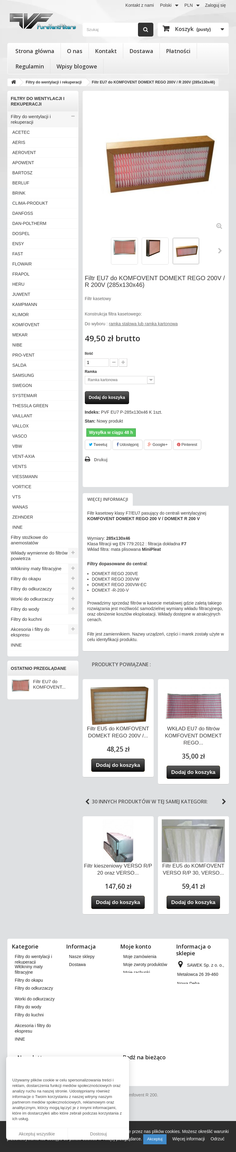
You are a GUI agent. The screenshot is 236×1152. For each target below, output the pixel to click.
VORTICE (21, 486)
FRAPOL (21, 274)
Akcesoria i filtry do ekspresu (30, 632)
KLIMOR (20, 314)
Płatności (178, 51)
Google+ (158, 444)
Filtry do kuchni (26, 619)
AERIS (18, 142)
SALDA (19, 365)
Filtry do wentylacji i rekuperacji (31, 119)
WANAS (20, 506)
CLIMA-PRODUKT (30, 203)
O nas (74, 51)
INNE (17, 527)
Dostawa (141, 51)
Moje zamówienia (139, 956)
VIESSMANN (24, 476)
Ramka (91, 371)
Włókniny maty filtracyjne (36, 568)
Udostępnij (127, 444)
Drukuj (101, 459)
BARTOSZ (22, 172)
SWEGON (22, 385)
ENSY (18, 243)
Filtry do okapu (26, 578)
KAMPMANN (24, 304)
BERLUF (20, 182)
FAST (17, 253)
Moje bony (133, 1001)
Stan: (90, 421)
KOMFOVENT (26, 324)
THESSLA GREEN (30, 405)
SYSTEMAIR (24, 395)
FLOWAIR (22, 263)
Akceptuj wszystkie (37, 1133)
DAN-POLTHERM (29, 223)
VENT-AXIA (23, 456)
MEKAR (20, 334)
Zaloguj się (215, 5)
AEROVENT (24, 152)
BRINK (19, 193)
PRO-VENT (23, 355)
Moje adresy (135, 980)
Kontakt (106, 51)
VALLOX (20, 425)
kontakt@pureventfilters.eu (203, 1043)
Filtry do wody (25, 609)
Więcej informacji (107, 499)
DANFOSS (22, 213)
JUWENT (21, 294)
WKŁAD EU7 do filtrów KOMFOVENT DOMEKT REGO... (193, 736)
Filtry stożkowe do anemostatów (29, 540)
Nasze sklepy (82, 956)
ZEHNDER (22, 517)
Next (224, 802)
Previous (87, 802)
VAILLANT (22, 415)
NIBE (17, 344)
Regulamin (29, 66)
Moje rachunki (136, 972)
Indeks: (92, 412)
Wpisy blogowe (77, 66)
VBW (17, 446)
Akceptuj (155, 1139)
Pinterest (187, 444)
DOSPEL (21, 233)
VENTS (19, 466)
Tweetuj (98, 444)
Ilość (89, 353)
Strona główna (34, 51)
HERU (18, 284)
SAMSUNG (23, 375)
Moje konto (135, 946)
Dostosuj (98, 1133)
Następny (220, 251)
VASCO (19, 436)
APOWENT (23, 162)
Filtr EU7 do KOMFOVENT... (49, 684)
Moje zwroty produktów (145, 964)
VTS (16, 496)
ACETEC (21, 132)
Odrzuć (217, 1138)
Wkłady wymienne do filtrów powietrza (39, 555)
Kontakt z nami (139, 5)
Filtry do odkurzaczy (31, 588)
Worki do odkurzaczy (32, 598)
